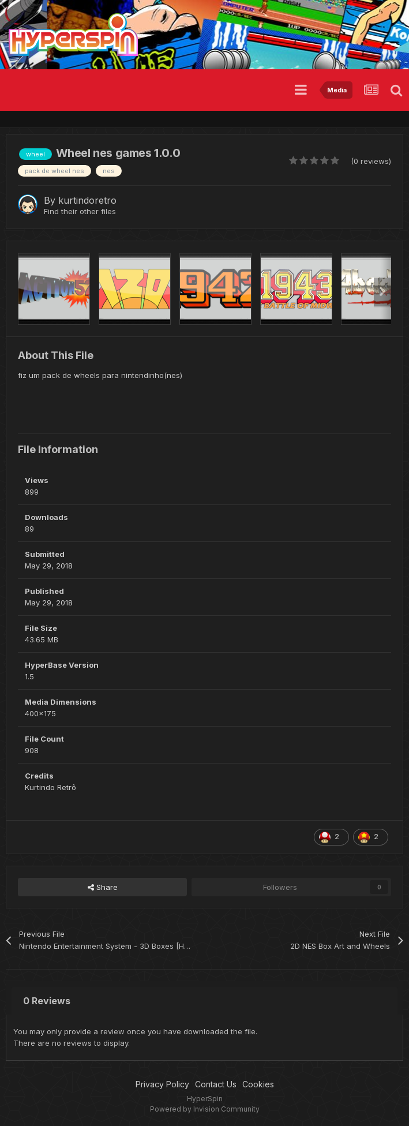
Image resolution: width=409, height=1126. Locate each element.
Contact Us (216, 1084)
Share (103, 887)
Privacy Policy (162, 1084)
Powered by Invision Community (205, 1109)
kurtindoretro (87, 200)
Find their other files (80, 211)
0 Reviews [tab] (46, 1001)
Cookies (258, 1084)
